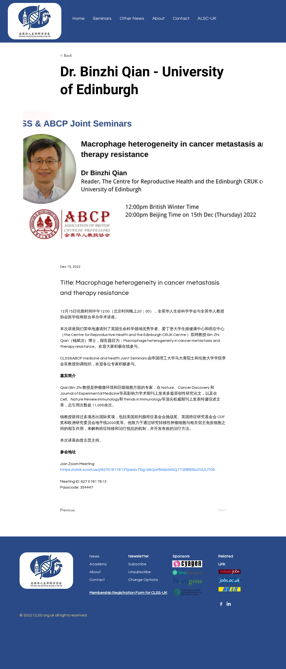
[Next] (214, 510)
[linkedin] (228, 604)
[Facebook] (221, 604)
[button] (207, 18)
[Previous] (76, 510)
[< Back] (76, 55)
